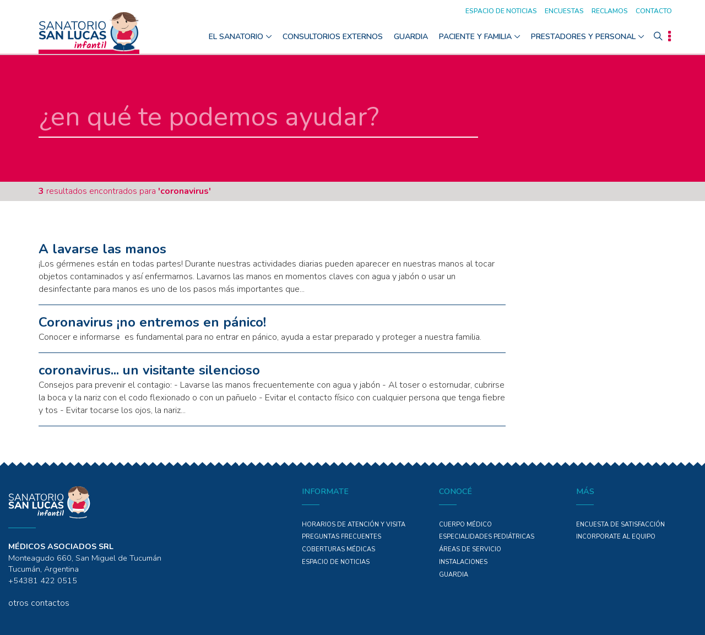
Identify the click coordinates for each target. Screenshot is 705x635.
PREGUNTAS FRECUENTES (341, 537)
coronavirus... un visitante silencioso (149, 370)
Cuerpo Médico (465, 524)
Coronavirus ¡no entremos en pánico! (152, 322)
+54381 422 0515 (42, 580)
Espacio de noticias (501, 11)
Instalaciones (463, 562)
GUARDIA (411, 36)
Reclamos (610, 11)
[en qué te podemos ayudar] (258, 117)
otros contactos (38, 603)
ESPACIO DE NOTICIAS (336, 562)
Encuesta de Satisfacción (620, 524)
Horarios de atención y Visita (353, 524)
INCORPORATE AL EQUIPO (615, 537)
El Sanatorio (236, 36)
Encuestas (564, 11)
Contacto (654, 11)
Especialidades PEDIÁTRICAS (486, 537)
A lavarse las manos (102, 249)
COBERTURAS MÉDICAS (338, 549)
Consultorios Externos (333, 36)
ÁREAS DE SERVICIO (470, 549)
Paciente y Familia (475, 36)
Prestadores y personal (583, 36)
